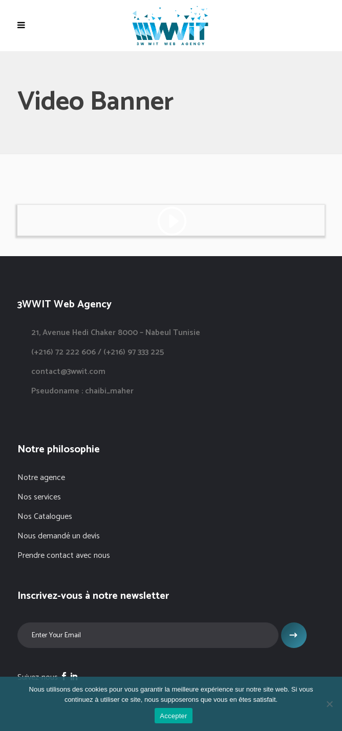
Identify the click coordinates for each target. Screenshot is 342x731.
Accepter (173, 716)
